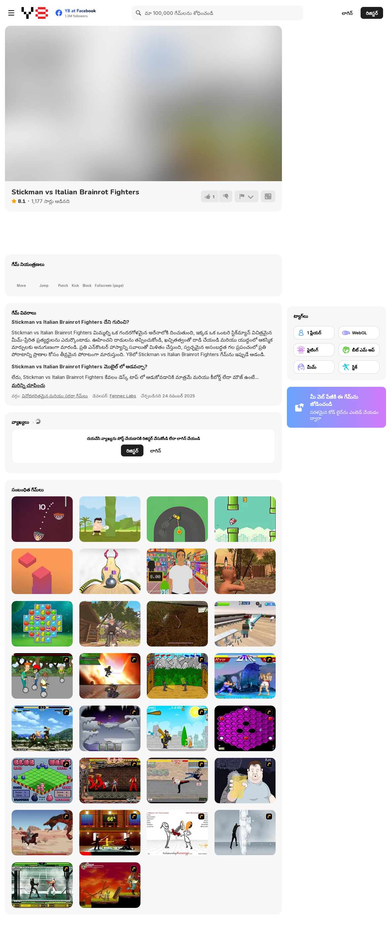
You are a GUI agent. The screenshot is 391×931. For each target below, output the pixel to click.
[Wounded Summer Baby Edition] (245, 571)
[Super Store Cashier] (177, 571)
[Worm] (177, 624)
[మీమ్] (313, 367)
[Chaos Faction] (109, 728)
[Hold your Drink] (245, 780)
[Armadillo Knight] (109, 885)
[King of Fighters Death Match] (42, 728)
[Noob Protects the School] (245, 624)
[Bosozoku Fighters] (109, 780)
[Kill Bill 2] (109, 832)
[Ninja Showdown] (42, 885)
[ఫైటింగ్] (313, 349)
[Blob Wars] (42, 780)
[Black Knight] (177, 728)
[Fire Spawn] (42, 832)
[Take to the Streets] (177, 780)
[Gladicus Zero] (109, 676)
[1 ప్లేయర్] (313, 332)
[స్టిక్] (358, 367)
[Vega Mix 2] (42, 624)
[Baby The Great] (109, 624)
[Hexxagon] (245, 728)
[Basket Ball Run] (42, 519)
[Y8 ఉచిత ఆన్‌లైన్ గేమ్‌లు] (34, 13)
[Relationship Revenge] (177, 832)
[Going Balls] (109, 571)
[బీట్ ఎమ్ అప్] (358, 349)
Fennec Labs (123, 395)
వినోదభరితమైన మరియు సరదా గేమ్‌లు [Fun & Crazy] (55, 395)
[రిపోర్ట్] (246, 196)
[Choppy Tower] (42, 571)
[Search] (139, 13)
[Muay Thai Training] (109, 519)
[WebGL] (358, 332)
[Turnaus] (177, 676)
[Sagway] (42, 676)
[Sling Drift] (177, 519)
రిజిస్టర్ (372, 13)
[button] (28, 385)
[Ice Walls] (245, 832)
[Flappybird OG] (245, 519)
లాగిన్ (347, 13)
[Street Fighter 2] (245, 676)
